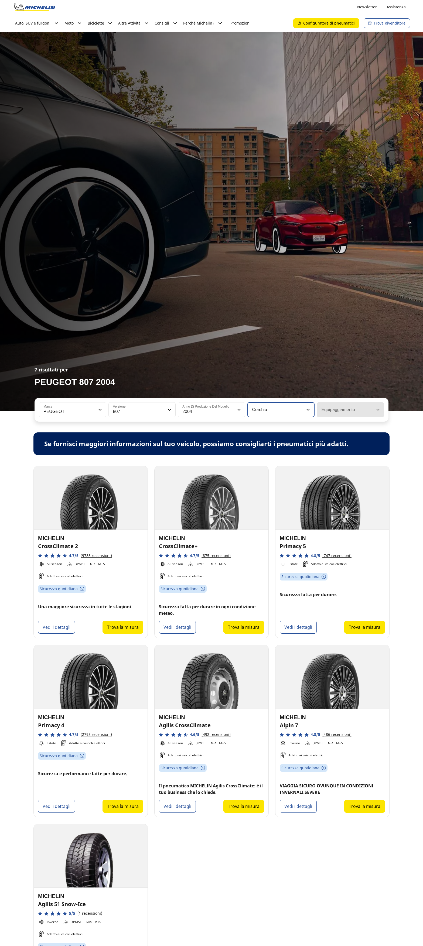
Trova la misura (123, 627)
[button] (99, 409)
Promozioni (240, 23)
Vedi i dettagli (56, 627)
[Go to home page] (34, 7)
